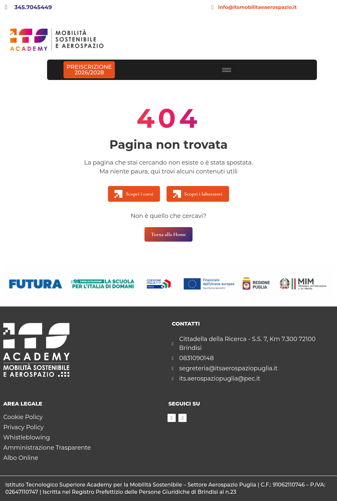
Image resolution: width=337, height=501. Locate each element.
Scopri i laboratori (197, 194)
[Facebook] (172, 418)
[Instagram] (182, 418)
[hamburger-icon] (226, 70)
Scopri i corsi (134, 194)
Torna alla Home (168, 234)
